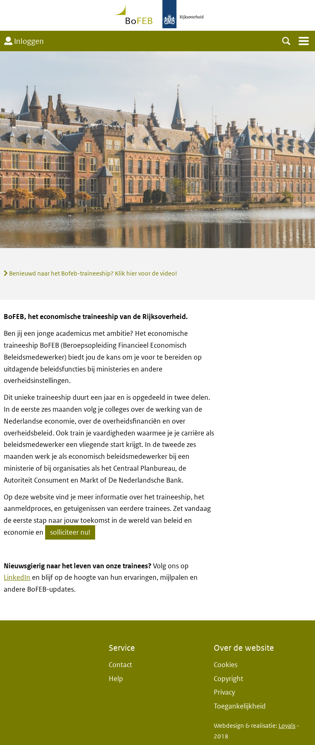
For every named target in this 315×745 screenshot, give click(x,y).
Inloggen (24, 41)
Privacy (224, 692)
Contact (120, 665)
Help (116, 678)
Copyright (228, 678)
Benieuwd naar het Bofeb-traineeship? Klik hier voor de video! (90, 273)
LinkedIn (17, 577)
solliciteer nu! (70, 532)
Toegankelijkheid (240, 706)
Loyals (286, 725)
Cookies (225, 665)
